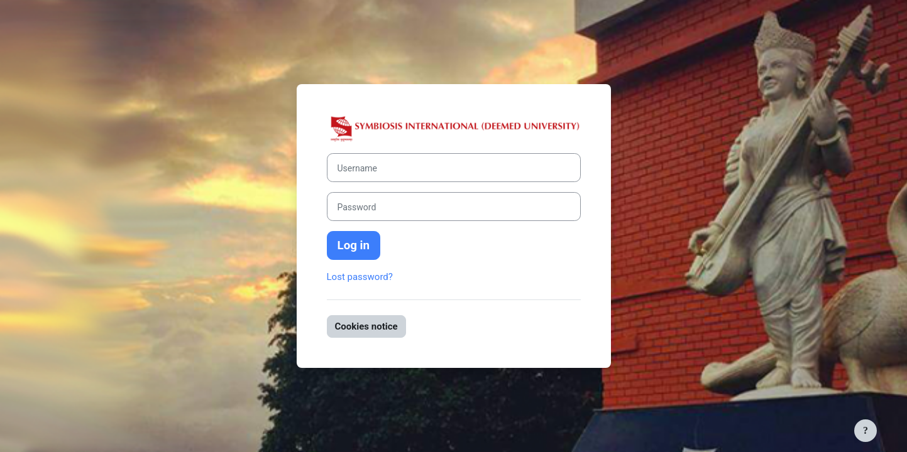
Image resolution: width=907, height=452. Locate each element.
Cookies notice (366, 326)
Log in (354, 245)
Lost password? (360, 276)
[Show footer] (865, 430)
